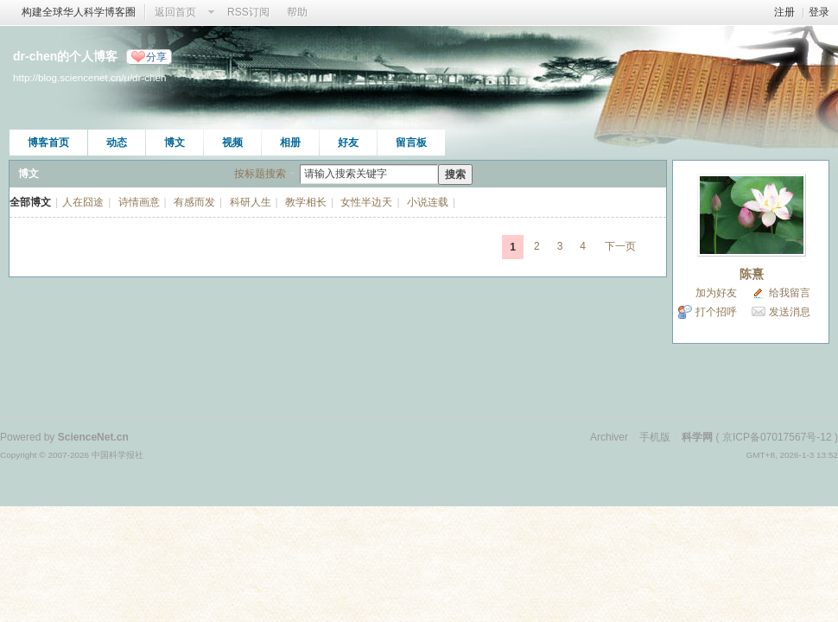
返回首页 (175, 12)
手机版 (654, 437)
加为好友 (716, 293)
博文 (174, 142)
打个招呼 (716, 312)
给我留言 (789, 293)
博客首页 (48, 142)
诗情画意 (139, 202)
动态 (116, 142)
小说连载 (427, 202)
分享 (156, 57)
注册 (784, 12)
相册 (290, 142)
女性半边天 (366, 202)
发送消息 (789, 312)
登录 (819, 12)
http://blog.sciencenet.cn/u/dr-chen (89, 77)
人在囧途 (83, 202)
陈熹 (752, 274)
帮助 (297, 12)
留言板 (411, 142)
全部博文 (30, 202)
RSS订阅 (248, 12)
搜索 (455, 174)
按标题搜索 (260, 174)
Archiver (609, 437)
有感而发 (194, 202)
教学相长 (306, 202)
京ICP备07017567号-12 (777, 437)
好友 (348, 142)
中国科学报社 (117, 455)
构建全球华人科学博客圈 (79, 12)
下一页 (620, 246)
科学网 (697, 437)
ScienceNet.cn (93, 437)
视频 (232, 142)
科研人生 (250, 202)
